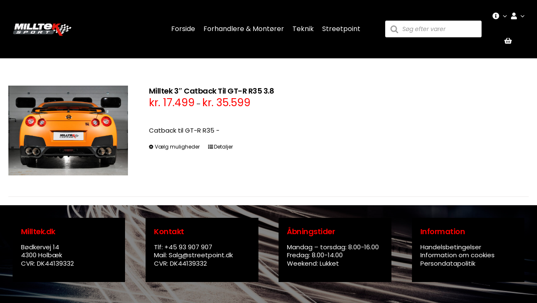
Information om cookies (457, 255)
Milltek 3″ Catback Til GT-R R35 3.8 (211, 91)
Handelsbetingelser (450, 247)
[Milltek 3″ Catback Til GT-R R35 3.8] (68, 130)
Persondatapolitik (447, 263)
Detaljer (223, 146)
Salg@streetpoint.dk (201, 255)
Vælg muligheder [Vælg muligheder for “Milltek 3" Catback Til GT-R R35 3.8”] (177, 146)
